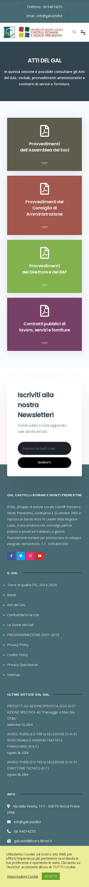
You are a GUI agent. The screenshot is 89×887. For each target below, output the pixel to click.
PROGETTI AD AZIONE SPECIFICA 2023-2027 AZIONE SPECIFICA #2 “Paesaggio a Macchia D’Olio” (41, 712)
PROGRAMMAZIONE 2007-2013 (33, 634)
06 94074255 (52, 7)
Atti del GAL (16, 604)
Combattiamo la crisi (23, 614)
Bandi (11, 594)
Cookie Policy (17, 654)
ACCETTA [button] (51, 876)
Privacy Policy (18, 644)
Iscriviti (44, 462)
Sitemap (13, 674)
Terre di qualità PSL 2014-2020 (32, 584)
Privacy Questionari (22, 664)
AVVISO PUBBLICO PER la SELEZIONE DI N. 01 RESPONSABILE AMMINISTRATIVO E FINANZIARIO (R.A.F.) (42, 740)
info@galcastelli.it (49, 16)
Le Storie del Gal (20, 624)
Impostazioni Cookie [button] (22, 876)
